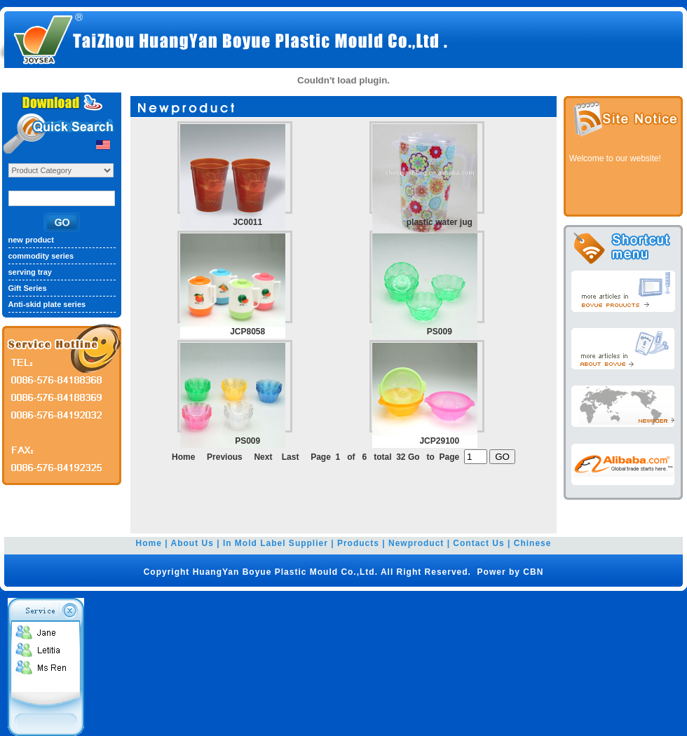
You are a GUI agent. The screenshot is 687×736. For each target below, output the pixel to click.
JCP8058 (247, 331)
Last (290, 457)
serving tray (30, 272)
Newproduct (416, 543)
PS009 (439, 331)
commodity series (41, 256)
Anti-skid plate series (47, 304)
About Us (192, 543)
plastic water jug (439, 222)
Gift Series (27, 288)
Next (263, 457)
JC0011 (247, 222)
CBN (533, 572)
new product (31, 240)
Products (358, 543)
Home (149, 543)
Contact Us (478, 543)
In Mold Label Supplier (275, 543)
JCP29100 (439, 441)
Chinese (533, 543)
